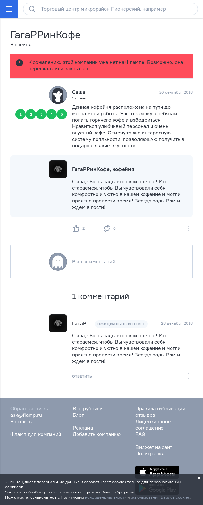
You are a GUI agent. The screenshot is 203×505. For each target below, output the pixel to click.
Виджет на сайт (153, 447)
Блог (78, 415)
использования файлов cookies (160, 497)
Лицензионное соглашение (153, 424)
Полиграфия (150, 453)
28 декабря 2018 (177, 323)
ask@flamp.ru (26, 415)
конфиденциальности (105, 497)
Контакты (21, 421)
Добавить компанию (97, 434)
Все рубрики (88, 409)
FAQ (140, 434)
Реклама (83, 428)
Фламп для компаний (35, 434)
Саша (79, 92)
